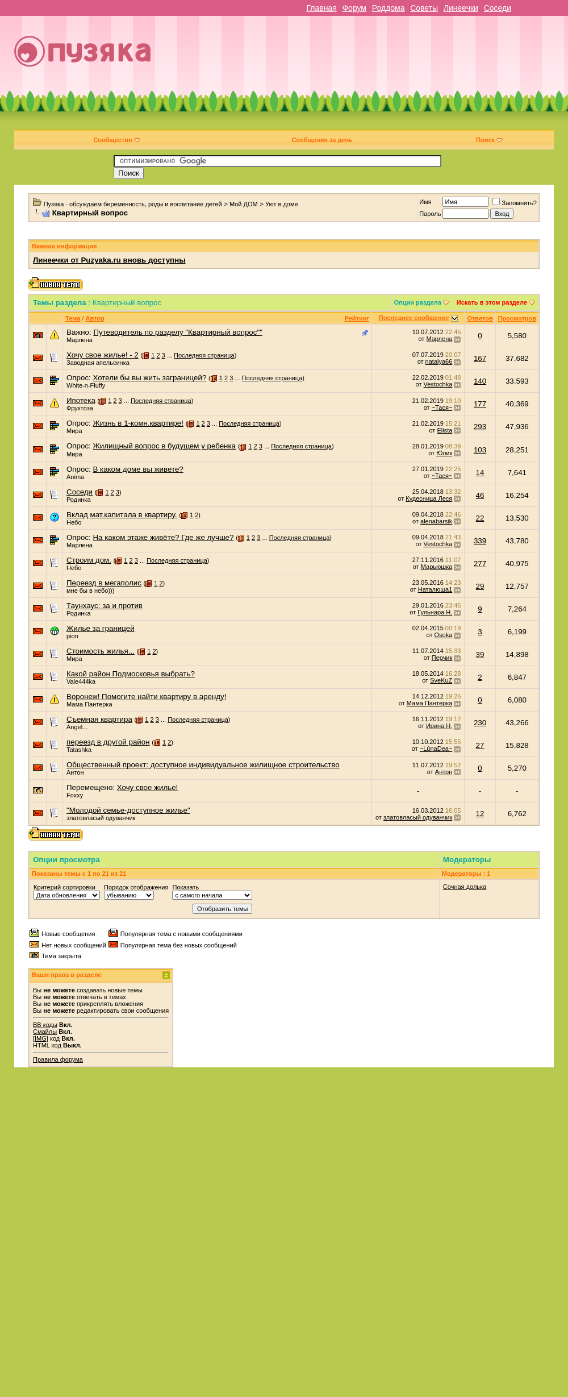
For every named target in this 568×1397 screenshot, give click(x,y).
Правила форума (58, 1059)
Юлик (444, 453)
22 (480, 518)
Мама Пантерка (89, 704)
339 (480, 541)
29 (480, 586)
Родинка (78, 499)
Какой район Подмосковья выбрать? (130, 674)
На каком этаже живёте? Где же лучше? (163, 537)
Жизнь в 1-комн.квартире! (138, 423)
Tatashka (78, 749)
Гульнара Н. (434, 612)
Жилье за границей (100, 628)
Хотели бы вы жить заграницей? (149, 377)
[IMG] (40, 1038)
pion (72, 636)
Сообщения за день (321, 139)
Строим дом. (88, 560)
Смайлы (45, 1031)
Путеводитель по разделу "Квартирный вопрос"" (177, 332)
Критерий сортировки (64, 887)
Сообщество (116, 139)
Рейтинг (357, 318)
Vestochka (438, 384)
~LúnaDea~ (436, 748)
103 (480, 450)
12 (480, 813)
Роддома (388, 8)
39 (480, 654)
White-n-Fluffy (85, 385)
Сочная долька (464, 886)
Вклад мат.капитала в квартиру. (121, 514)
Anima (75, 476)
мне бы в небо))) (90, 590)
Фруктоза (79, 408)
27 (480, 745)
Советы (424, 8)
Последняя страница (204, 355)
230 (480, 722)
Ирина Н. (439, 725)
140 (480, 381)
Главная (321, 8)
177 (480, 404)
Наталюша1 (435, 589)
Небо (73, 522)
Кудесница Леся (429, 498)
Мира (74, 430)
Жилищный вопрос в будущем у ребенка (164, 446)
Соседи (497, 8)
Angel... (76, 727)
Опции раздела (417, 302)
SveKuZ (441, 680)
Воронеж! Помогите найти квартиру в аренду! (146, 696)
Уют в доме (281, 204)
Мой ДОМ (243, 204)
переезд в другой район (108, 742)
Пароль (430, 213)
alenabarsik (436, 521)
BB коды (45, 1024)
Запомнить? (514, 202)
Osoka (444, 634)
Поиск (489, 139)
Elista (444, 430)
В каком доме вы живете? (138, 469)
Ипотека (80, 400)
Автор (94, 318)
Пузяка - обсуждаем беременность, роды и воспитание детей (133, 204)
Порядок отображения (136, 887)
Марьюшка (437, 566)
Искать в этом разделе (492, 302)
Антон (75, 772)
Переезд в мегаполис (103, 583)
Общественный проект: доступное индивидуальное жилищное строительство (203, 764)
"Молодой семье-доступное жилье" (128, 810)
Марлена (79, 339)
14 (480, 472)
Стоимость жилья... (100, 651)
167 (480, 358)
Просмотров (517, 318)
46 (480, 495)
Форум (354, 8)
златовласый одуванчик (100, 817)
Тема (72, 318)
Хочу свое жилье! (147, 787)
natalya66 (439, 361)
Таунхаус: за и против (104, 605)
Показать (185, 887)
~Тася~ (442, 407)
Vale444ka (80, 681)
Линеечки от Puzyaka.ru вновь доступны (109, 260)
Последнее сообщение (414, 317)
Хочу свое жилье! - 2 (102, 355)
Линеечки (461, 8)
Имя (425, 201)
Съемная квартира (99, 719)
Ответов (479, 318)
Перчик (442, 657)
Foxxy (74, 795)
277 (480, 563)
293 (480, 426)
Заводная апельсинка (98, 362)
